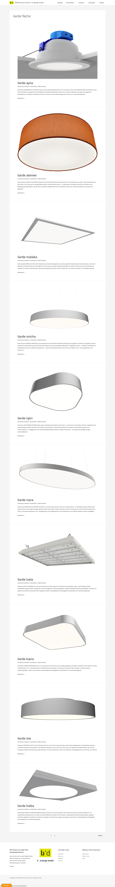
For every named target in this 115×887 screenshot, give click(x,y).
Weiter (100, 836)
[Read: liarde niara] (57, 473)
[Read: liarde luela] (57, 553)
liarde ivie (25, 738)
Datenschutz (85, 856)
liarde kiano (26, 659)
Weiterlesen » (21, 98)
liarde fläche (34, 86)
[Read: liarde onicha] (57, 310)
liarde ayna (26, 83)
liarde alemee (28, 175)
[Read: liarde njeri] (57, 391)
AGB (83, 858)
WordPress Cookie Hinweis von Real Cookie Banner (14, 886)
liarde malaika (28, 257)
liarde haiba (26, 805)
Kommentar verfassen (24, 86)
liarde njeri (26, 418)
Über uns (60, 856)
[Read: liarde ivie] (57, 712)
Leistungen (93, 2)
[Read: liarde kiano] (57, 632)
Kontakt (102, 2)
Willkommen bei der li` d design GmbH (29, 3)
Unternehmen (73, 2)
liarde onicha (27, 336)
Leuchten (83, 2)
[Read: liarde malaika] (57, 230)
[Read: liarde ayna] (57, 54)
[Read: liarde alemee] (57, 142)
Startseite (63, 2)
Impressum (85, 854)
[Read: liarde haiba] (57, 785)
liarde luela (26, 579)
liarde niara (26, 500)
